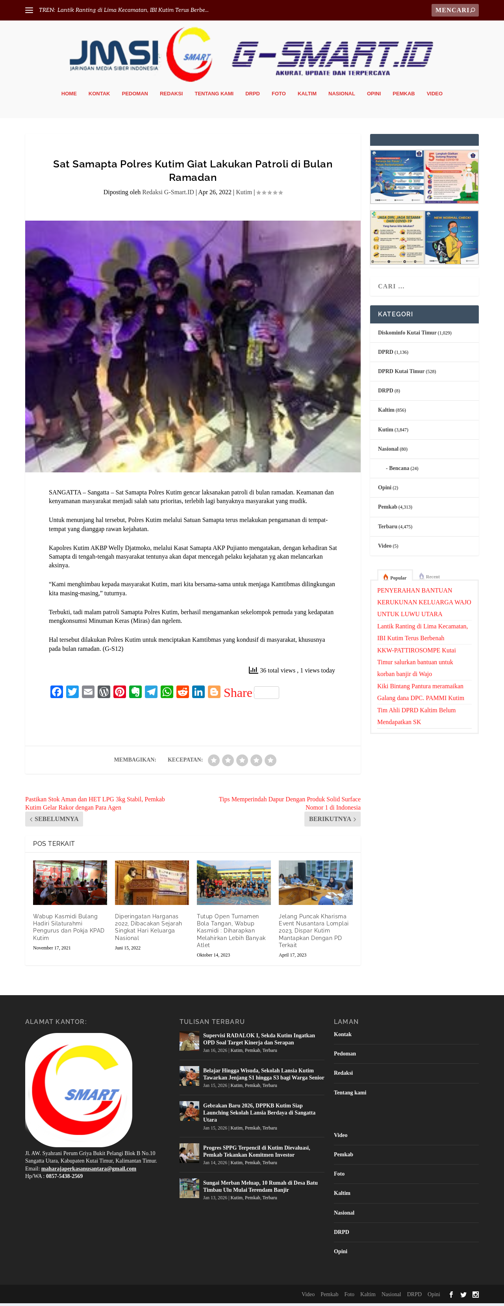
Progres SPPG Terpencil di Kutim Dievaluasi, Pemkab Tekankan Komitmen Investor (256, 1154)
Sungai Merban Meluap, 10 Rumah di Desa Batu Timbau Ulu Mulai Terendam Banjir (260, 1189)
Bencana (399, 471)
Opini (374, 96)
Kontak (99, 96)
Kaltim (307, 96)
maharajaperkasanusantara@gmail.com (88, 1171)
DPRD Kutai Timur (401, 374)
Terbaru (387, 529)
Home (69, 96)
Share (251, 695)
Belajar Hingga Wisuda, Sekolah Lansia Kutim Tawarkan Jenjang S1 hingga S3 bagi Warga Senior (263, 1076)
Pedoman (135, 96)
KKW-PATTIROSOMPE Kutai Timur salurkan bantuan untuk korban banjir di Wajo (416, 665)
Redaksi (171, 96)
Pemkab (404, 96)
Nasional (341, 96)
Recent (433, 579)
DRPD (252, 96)
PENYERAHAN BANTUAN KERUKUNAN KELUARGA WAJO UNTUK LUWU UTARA (424, 605)
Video (435, 96)
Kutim (244, 195)
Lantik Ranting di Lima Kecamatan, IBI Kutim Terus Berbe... (133, 10)
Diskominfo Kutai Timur (407, 335)
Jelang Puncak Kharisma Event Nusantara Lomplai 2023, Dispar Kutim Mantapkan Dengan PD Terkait (314, 933)
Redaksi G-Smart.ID (168, 195)
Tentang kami (214, 96)
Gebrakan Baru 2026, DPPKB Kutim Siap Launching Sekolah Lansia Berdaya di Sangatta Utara (259, 1115)
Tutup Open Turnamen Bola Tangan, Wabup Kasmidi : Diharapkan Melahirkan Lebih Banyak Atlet (231, 933)
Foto (279, 96)
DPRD (385, 355)
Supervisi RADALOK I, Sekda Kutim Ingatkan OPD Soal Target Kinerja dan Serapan (259, 1041)
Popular (398, 580)
